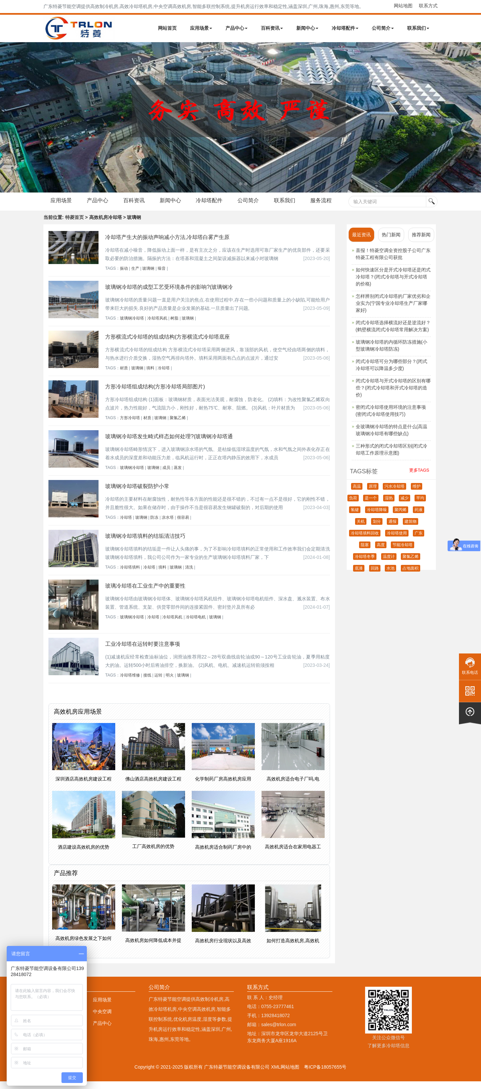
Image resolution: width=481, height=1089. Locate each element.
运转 (158, 683)
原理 (373, 494)
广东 (419, 540)
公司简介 (383, 28)
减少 (404, 505)
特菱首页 (74, 225)
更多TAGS (419, 477)
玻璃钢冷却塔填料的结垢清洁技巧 (145, 544)
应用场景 (201, 28)
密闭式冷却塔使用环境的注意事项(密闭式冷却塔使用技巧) (391, 418)
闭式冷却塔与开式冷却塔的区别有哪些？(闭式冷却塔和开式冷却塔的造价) (393, 395)
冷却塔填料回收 (365, 540)
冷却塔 (164, 375)
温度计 (389, 564)
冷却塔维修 (130, 683)
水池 (390, 576)
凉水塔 (168, 525)
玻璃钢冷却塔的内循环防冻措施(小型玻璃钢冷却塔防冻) (392, 353)
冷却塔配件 (345, 28)
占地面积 (411, 576)
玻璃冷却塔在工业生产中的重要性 (145, 593)
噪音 (162, 276)
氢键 (355, 517)
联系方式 (428, 5)
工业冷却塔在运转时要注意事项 (142, 651)
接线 (147, 683)
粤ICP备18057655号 (325, 1074)
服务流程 (62, 210)
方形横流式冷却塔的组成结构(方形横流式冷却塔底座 (167, 344)
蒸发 (178, 475)
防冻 (154, 525)
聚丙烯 (400, 517)
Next (6, 117)
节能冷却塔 (402, 552)
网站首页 (167, 28)
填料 (150, 375)
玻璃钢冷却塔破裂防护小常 (137, 494)
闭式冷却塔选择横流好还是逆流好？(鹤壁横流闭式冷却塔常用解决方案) (393, 334)
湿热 (389, 505)
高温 (357, 494)
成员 (166, 475)
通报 (392, 529)
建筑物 (411, 529)
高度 (381, 552)
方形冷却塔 (130, 425)
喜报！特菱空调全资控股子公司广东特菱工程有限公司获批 (393, 261)
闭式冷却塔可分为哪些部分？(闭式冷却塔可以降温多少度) (392, 372)
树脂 (174, 326)
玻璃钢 (148, 276)
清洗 (189, 575)
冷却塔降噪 (377, 517)
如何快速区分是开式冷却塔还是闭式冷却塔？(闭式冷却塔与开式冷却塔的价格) (393, 284)
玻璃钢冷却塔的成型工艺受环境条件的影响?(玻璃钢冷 (169, 294)
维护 (417, 494)
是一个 (371, 505)
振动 (124, 276)
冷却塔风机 (157, 326)
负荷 (353, 505)
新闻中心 (307, 28)
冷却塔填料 (130, 575)
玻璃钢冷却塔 (132, 326)
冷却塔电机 (196, 624)
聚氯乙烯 (178, 425)
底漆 (359, 576)
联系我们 (418, 28)
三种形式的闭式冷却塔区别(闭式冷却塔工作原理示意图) (392, 457)
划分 (377, 529)
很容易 (183, 525)
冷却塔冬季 (365, 564)
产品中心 (236, 28)
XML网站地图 (285, 1074)
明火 (170, 683)
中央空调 (102, 1019)
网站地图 (403, 5)
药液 (419, 517)
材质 (124, 375)
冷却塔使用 (397, 540)
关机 (361, 529)
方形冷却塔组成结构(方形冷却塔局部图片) (155, 394)
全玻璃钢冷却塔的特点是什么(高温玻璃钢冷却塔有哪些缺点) (392, 438)
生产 (135, 276)
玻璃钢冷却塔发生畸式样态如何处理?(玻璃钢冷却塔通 (169, 444)
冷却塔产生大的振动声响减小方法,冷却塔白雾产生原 (167, 245)
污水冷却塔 (394, 494)
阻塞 (365, 552)
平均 (420, 505)
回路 (375, 576)
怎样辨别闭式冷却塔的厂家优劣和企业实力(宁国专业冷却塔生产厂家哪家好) (393, 311)
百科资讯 (272, 28)
